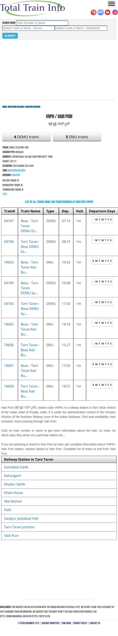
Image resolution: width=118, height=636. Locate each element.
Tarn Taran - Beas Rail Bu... (30, 350)
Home (4, 107)
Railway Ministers (50, 623)
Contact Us (95, 623)
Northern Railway (16, 107)
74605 (9, 324)
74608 (9, 386)
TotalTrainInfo (27, 623)
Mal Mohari (13, 501)
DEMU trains (26, 136)
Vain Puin (11, 535)
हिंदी (5, 194)
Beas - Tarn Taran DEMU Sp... (29, 288)
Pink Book (66, 623)
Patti (7, 510)
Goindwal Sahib (16, 467)
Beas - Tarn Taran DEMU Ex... (29, 226)
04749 (9, 283)
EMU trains (77, 136)
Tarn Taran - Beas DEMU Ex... (30, 246)
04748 (9, 241)
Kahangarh (12, 475)
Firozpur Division (32, 107)
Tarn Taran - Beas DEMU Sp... (30, 308)
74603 (9, 262)
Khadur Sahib (14, 484)
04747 (9, 221)
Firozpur (15, 175)
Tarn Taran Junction (19, 527)
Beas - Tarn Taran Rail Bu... (29, 267)
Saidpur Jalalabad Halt (21, 518)
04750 (9, 303)
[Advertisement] (59, 70)
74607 (9, 365)
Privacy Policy (81, 623)
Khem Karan (13, 492)
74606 (9, 345)
